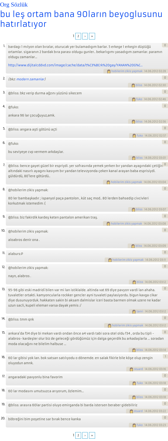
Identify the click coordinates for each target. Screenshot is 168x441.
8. (4, 189)
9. (4, 217)
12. (3, 267)
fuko (139, 99)
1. (4, 46)
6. (4, 143)
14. (3, 319)
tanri (140, 311)
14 (145, 71)
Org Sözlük (14, 4)
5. (4, 129)
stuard (138, 369)
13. (3, 289)
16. (3, 357)
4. (4, 106)
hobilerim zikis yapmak (126, 71)
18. (3, 390)
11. (3, 253)
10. (3, 231)
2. (4, 78)
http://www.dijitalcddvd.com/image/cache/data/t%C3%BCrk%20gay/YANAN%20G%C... (75, 65)
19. (3, 404)
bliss (139, 85)
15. (3, 333)
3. (4, 92)
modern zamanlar (30, 79)
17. (3, 376)
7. (4, 165)
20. (3, 418)
